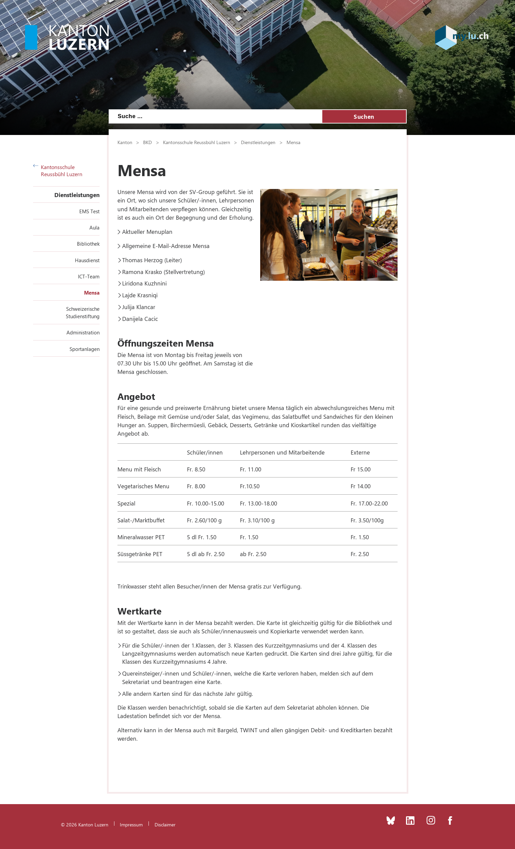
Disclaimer (165, 824)
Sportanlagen (85, 349)
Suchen (364, 116)
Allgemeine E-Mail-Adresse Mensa (166, 245)
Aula (94, 227)
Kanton (124, 142)
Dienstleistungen (77, 194)
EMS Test (89, 211)
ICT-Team (89, 276)
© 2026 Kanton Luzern (84, 824)
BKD (147, 142)
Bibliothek (88, 243)
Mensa (92, 292)
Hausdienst (87, 260)
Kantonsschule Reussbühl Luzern (58, 170)
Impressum (131, 824)
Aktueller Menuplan (147, 231)
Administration (83, 332)
